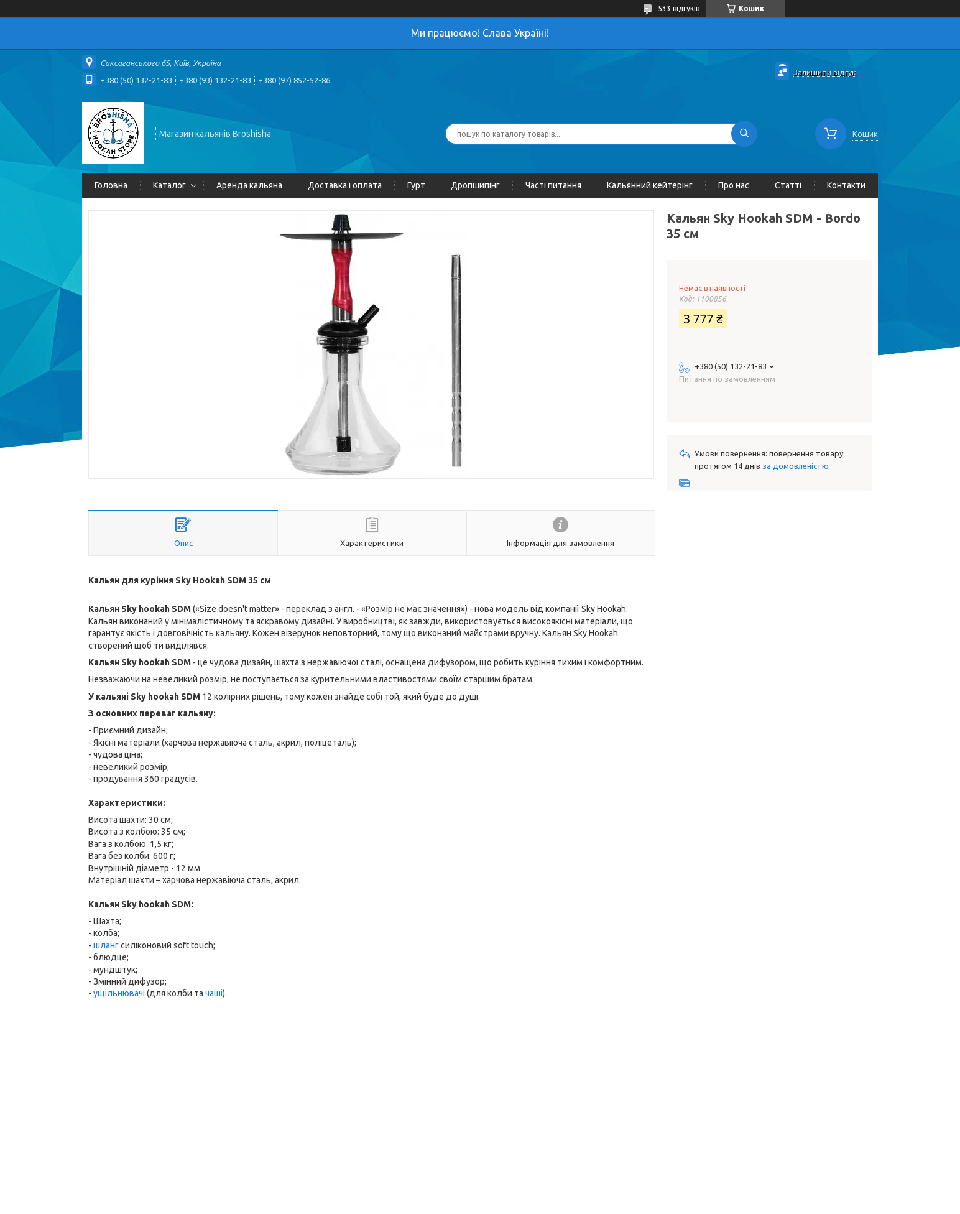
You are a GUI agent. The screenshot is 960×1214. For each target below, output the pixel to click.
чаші (214, 993)
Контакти (846, 185)
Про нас (733, 185)
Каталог (169, 185)
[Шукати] (744, 134)
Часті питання (553, 185)
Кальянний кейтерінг (650, 185)
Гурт (416, 185)
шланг (106, 945)
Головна (111, 185)
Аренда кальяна (249, 185)
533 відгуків (678, 8)
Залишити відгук (824, 72)
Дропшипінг (475, 185)
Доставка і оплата (345, 185)
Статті (788, 185)
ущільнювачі (119, 993)
